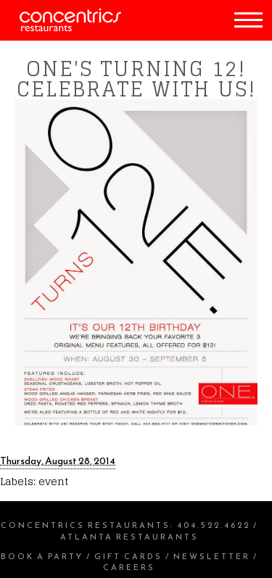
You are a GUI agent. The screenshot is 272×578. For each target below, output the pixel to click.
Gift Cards (128, 556)
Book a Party (42, 556)
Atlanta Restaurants (129, 536)
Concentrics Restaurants (85, 525)
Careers (129, 567)
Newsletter (211, 556)
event (53, 481)
